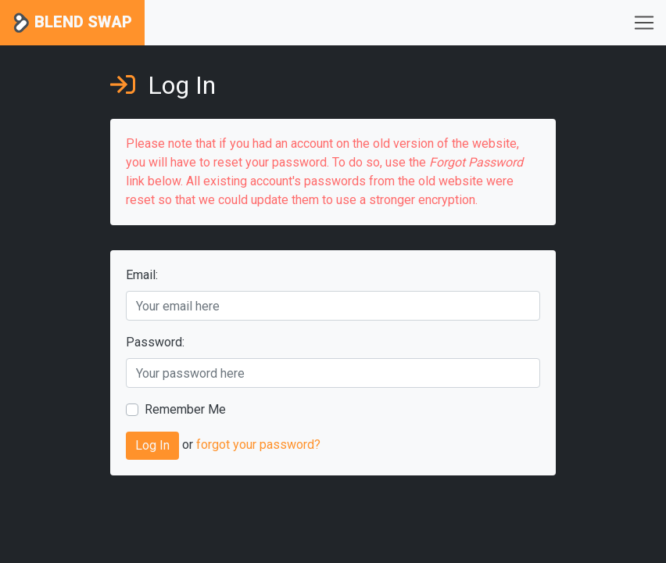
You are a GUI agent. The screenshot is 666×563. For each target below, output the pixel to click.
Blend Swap (72, 23)
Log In (152, 445)
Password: (155, 342)
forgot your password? (258, 445)
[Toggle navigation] (644, 22)
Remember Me (185, 409)
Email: (142, 274)
